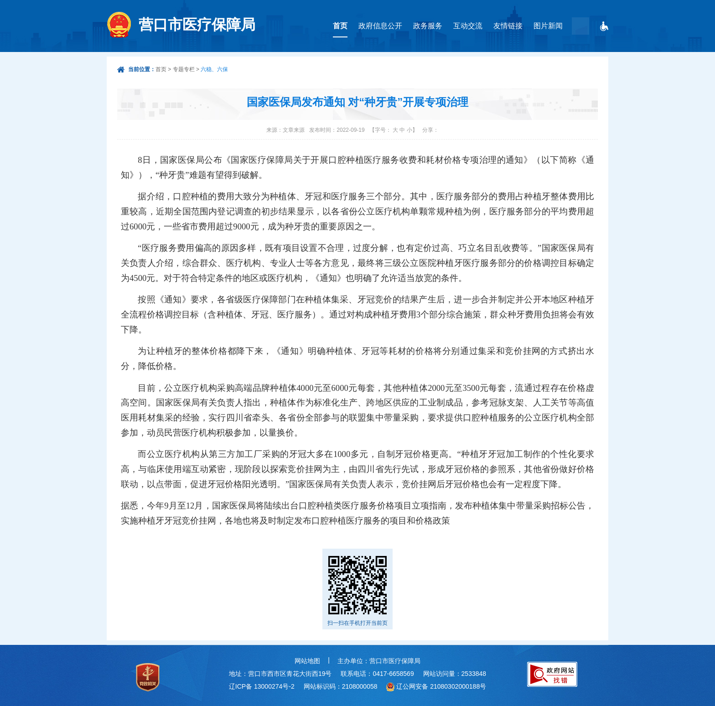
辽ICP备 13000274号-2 (262, 686)
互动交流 (467, 26)
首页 (340, 26)
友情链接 (508, 26)
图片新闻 (548, 26)
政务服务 (427, 26)
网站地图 (307, 660)
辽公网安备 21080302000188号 (441, 686)
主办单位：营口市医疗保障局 (378, 660)
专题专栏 (184, 69)
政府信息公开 (380, 26)
